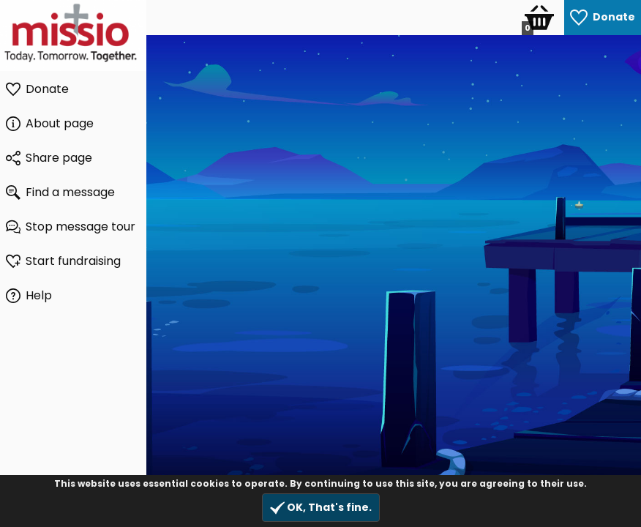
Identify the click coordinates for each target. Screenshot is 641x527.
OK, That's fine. (321, 507)
